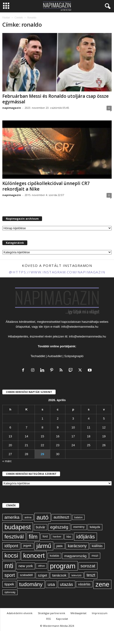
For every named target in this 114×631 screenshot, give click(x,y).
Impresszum (99, 613)
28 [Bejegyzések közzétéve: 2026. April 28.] (26, 454)
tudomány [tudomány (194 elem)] (31, 584)
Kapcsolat (62, 618)
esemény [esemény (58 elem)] (79, 527)
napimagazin (11, 107)
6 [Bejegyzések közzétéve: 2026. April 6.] (10, 427)
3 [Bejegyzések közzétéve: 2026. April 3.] (73, 418)
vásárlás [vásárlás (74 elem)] (84, 584)
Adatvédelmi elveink (19, 613)
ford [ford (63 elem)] (45, 536)
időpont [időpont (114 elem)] (11, 546)
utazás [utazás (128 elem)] (66, 584)
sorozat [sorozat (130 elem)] (88, 565)
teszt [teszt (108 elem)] (90, 575)
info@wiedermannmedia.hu (79, 326)
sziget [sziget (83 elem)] (42, 575)
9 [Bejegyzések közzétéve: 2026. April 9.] (57, 427)
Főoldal (6, 17)
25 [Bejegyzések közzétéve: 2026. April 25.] (88, 445)
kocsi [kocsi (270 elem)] (11, 555)
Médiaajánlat (78, 613)
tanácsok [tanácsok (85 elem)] (59, 575)
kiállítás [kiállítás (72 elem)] (97, 546)
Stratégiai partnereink (51, 613)
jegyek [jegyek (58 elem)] (27, 545)
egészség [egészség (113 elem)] (59, 527)
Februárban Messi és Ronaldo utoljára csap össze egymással (55, 99)
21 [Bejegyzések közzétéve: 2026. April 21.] (26, 445)
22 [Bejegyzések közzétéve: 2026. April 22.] (42, 445)
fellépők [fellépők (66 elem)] (95, 527)
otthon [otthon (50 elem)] (41, 565)
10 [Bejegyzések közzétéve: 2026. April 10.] (73, 427)
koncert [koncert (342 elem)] (34, 555)
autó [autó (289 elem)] (42, 517)
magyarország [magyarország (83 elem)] (75, 556)
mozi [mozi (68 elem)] (95, 555)
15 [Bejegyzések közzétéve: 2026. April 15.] (42, 436)
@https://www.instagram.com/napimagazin (57, 272)
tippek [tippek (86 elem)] (9, 584)
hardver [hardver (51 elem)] (57, 536)
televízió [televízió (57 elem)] (76, 575)
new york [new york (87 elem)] (25, 566)
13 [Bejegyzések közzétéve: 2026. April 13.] (10, 436)
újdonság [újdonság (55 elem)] (9, 592)
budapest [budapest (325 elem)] (17, 527)
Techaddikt (38, 356)
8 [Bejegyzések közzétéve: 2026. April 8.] (42, 427)
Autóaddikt (54, 356)
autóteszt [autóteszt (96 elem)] (61, 517)
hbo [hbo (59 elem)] (68, 536)
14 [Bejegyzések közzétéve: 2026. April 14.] (26, 436)
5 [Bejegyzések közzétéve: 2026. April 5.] (104, 418)
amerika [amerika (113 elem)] (11, 517)
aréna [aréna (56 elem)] (28, 517)
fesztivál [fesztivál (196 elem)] (14, 536)
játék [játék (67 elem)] (59, 546)
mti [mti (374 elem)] (8, 565)
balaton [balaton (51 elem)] (78, 517)
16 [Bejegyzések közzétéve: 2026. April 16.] (57, 436)
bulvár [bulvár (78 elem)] (40, 527)
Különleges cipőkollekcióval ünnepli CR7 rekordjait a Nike (46, 186)
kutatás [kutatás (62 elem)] (54, 555)
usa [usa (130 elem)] (51, 584)
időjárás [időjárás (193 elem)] (85, 536)
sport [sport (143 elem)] (9, 575)
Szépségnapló (73, 356)
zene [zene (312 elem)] (102, 584)
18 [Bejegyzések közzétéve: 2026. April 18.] (88, 436)
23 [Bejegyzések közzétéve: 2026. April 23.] (57, 445)
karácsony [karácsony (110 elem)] (77, 546)
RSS (48, 618)
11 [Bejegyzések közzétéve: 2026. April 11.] (88, 427)
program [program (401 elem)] (62, 566)
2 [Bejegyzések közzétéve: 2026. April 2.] (57, 418)
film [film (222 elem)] (33, 536)
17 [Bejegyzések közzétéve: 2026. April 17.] (73, 436)
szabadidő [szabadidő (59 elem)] (26, 575)
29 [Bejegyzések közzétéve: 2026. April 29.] (42, 454)
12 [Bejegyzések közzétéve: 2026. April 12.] (104, 427)
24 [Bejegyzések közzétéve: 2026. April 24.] (73, 445)
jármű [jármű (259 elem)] (43, 546)
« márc (7, 461)
